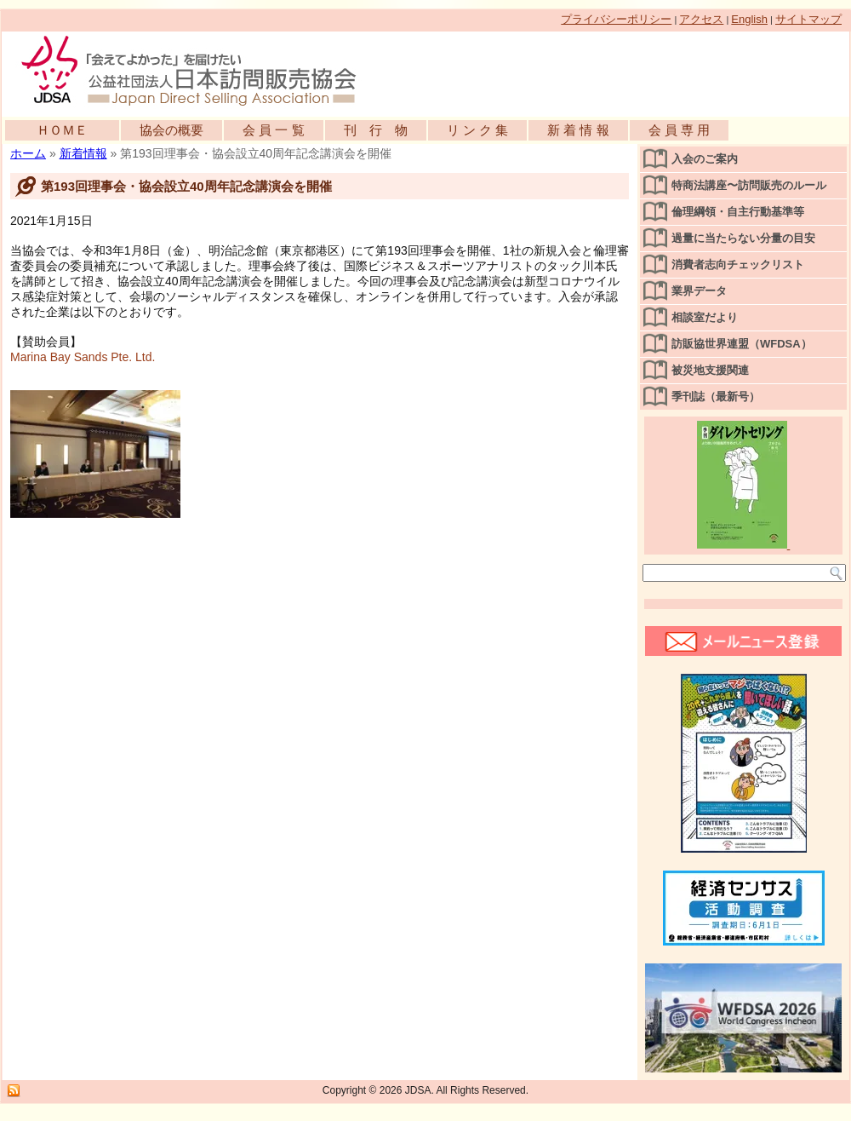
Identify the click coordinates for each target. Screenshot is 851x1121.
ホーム (28, 153)
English (749, 19)
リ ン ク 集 (478, 130)
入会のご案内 (704, 158)
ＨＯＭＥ (62, 130)
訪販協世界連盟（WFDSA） (741, 343)
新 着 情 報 (578, 130)
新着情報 (83, 153)
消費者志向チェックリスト (737, 264)
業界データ (699, 291)
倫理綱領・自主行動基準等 (737, 211)
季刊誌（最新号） (715, 396)
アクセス (701, 19)
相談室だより (704, 317)
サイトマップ (808, 19)
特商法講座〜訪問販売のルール (748, 185)
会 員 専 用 (679, 130)
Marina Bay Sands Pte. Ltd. (82, 357)
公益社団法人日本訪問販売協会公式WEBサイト (197, 69)
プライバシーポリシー (616, 19)
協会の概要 (171, 130)
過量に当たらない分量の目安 (743, 238)
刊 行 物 (376, 130)
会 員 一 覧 (274, 130)
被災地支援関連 (710, 370)
